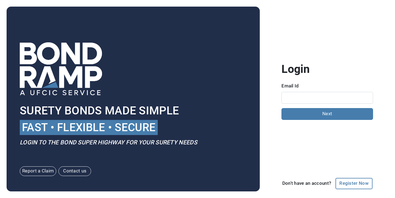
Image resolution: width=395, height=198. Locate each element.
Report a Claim (38, 171)
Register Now (354, 183)
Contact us (74, 171)
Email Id (290, 86)
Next (327, 113)
